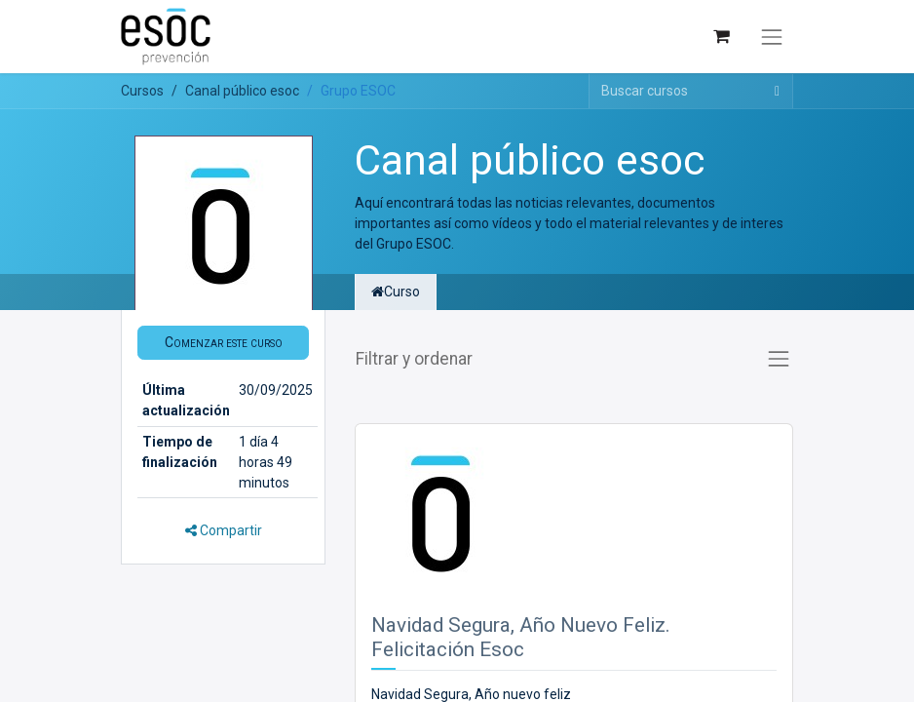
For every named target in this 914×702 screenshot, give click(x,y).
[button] (223, 343)
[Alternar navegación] (771, 37)
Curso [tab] (395, 291)
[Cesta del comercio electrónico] (721, 37)
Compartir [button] (223, 530)
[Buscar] (777, 91)
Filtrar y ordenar (414, 359)
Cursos (142, 90)
